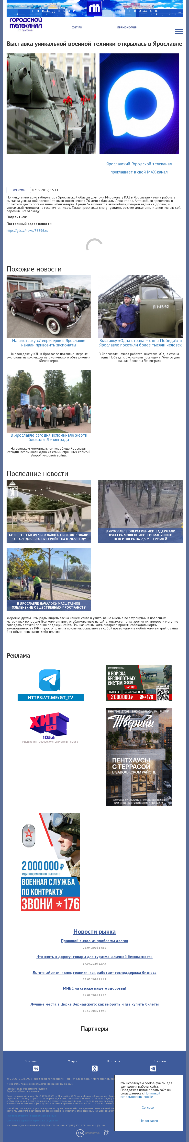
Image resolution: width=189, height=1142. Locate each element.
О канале (30, 1061)
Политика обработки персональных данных (31, 1115)
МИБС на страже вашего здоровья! (94, 988)
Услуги (72, 1061)
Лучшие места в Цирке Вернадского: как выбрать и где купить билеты (95, 1004)
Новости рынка (94, 931)
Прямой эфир (127, 27)
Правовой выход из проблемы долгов (94, 940)
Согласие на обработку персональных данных (32, 1120)
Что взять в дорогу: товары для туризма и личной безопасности (94, 956)
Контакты (113, 1061)
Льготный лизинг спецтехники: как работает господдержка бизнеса (94, 972)
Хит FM (77, 27)
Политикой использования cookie (140, 1095)
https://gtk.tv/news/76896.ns (27, 230)
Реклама (160, 1061)
